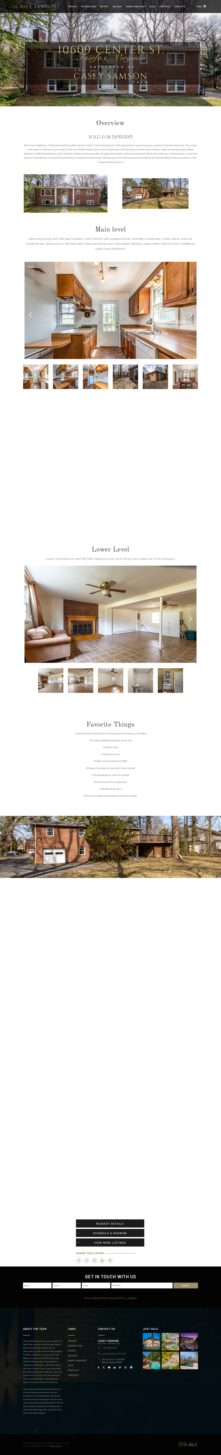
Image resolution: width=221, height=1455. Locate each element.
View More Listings (110, 1242)
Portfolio (164, 6)
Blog (152, 6)
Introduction (88, 6)
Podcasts (180, 6)
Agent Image (56, 1446)
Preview (72, 6)
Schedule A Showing (110, 1233)
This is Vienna (92, 1298)
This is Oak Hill (109, 1298)
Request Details (110, 1223)
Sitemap (65, 1443)
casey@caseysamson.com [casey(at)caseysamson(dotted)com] (114, 1354)
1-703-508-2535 (109, 1348)
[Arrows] (79, 312)
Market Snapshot (135, 6)
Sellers (117, 6)
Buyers (104, 6)
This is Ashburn (128, 1298)
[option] (110, 310)
